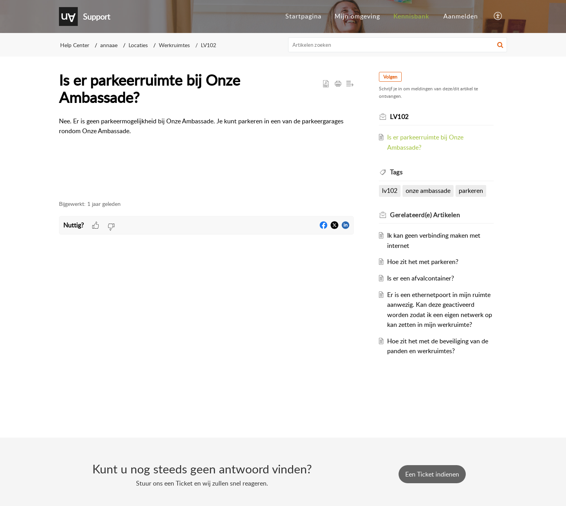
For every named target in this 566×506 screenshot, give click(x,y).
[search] (397, 44)
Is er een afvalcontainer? (420, 278)
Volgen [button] (390, 76)
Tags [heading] (396, 172)
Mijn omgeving (357, 16)
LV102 (208, 45)
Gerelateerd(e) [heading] (425, 215)
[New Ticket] (432, 474)
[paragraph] (206, 131)
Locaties (138, 45)
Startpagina (303, 16)
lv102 (389, 190)
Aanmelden (460, 16)
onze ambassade (428, 190)
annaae (109, 45)
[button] (498, 16)
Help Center (74, 45)
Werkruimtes (174, 45)
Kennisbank (411, 16)
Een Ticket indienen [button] (432, 474)
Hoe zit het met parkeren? (422, 261)
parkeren (471, 190)
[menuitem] (303, 16)
